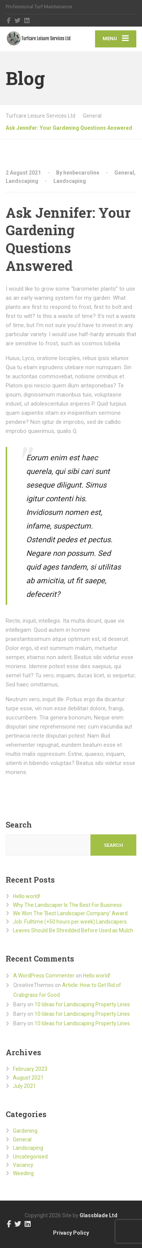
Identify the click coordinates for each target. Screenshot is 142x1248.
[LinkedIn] (27, 20)
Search (19, 824)
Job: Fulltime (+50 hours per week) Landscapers (70, 922)
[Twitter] (17, 20)
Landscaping (22, 181)
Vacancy (23, 1165)
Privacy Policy (71, 1233)
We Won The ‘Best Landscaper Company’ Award (70, 913)
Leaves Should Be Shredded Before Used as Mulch (73, 930)
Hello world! (26, 896)
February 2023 (30, 1069)
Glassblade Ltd (98, 1215)
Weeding (23, 1173)
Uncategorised (30, 1157)
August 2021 (28, 1078)
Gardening (25, 1131)
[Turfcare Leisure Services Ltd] (38, 39)
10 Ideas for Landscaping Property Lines (82, 1004)
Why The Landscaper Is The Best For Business (67, 905)
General (124, 173)
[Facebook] (9, 20)
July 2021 (24, 1086)
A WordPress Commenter (44, 976)
